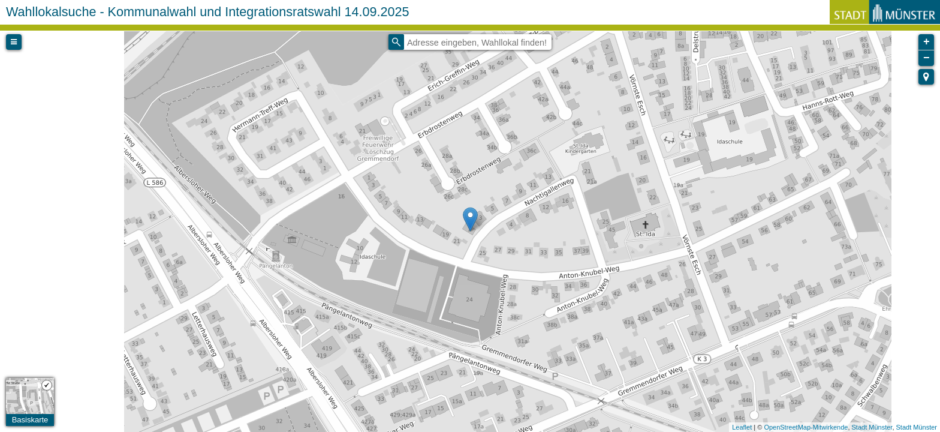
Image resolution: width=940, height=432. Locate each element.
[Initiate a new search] (396, 42)
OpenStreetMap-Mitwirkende (806, 427)
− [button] (926, 58)
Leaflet (742, 427)
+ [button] (926, 42)
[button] (926, 77)
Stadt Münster (872, 427)
